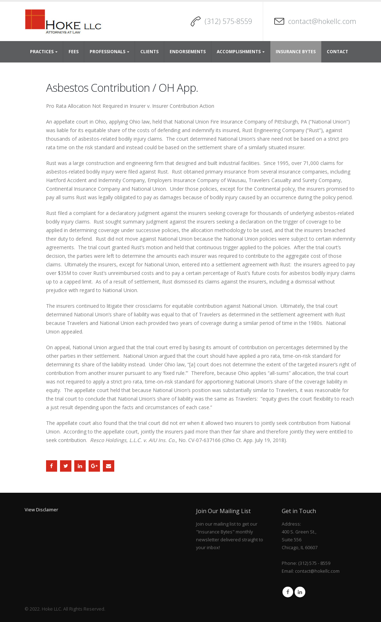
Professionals (107, 52)
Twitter (65, 466)
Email (108, 466)
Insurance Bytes (296, 52)
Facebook (51, 466)
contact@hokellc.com (322, 21)
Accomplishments (239, 52)
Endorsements (188, 52)
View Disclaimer (41, 510)
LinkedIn (80, 466)
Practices (42, 52)
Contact (337, 52)
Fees (74, 52)
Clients (149, 52)
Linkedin (300, 592)
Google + (94, 466)
